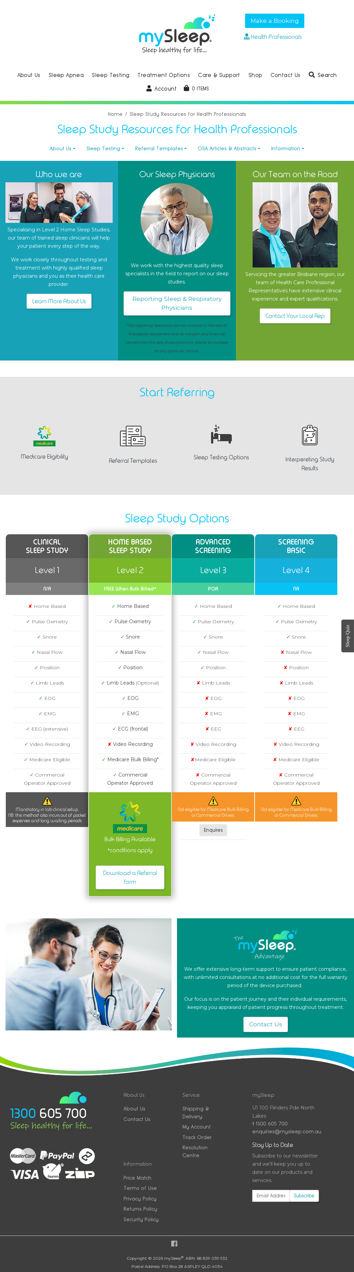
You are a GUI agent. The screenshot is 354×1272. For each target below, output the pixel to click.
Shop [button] (255, 75)
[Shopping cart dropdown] (196, 88)
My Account (196, 1127)
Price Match (137, 1178)
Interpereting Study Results (310, 464)
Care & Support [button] (219, 75)
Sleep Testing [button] (110, 75)
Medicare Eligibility (44, 456)
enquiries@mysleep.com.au (285, 1131)
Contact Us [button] (286, 75)
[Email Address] (271, 1196)
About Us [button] (29, 75)
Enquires (213, 830)
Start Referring (177, 392)
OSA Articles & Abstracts (227, 148)
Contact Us (265, 1024)
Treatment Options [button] (164, 75)
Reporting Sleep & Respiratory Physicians (177, 303)
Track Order (197, 1137)
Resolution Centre (195, 1151)
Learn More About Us (59, 301)
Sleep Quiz (347, 636)
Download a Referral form (130, 877)
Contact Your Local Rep (295, 315)
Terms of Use (140, 1188)
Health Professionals (273, 36)
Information (285, 148)
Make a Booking (275, 20)
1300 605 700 (270, 1124)
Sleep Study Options (177, 518)
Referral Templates (159, 148)
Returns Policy (140, 1209)
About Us (60, 148)
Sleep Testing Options (221, 457)
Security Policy (141, 1219)
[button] (323, 75)
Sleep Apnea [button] (66, 75)
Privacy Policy (140, 1198)
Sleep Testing (103, 148)
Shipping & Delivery (195, 1112)
